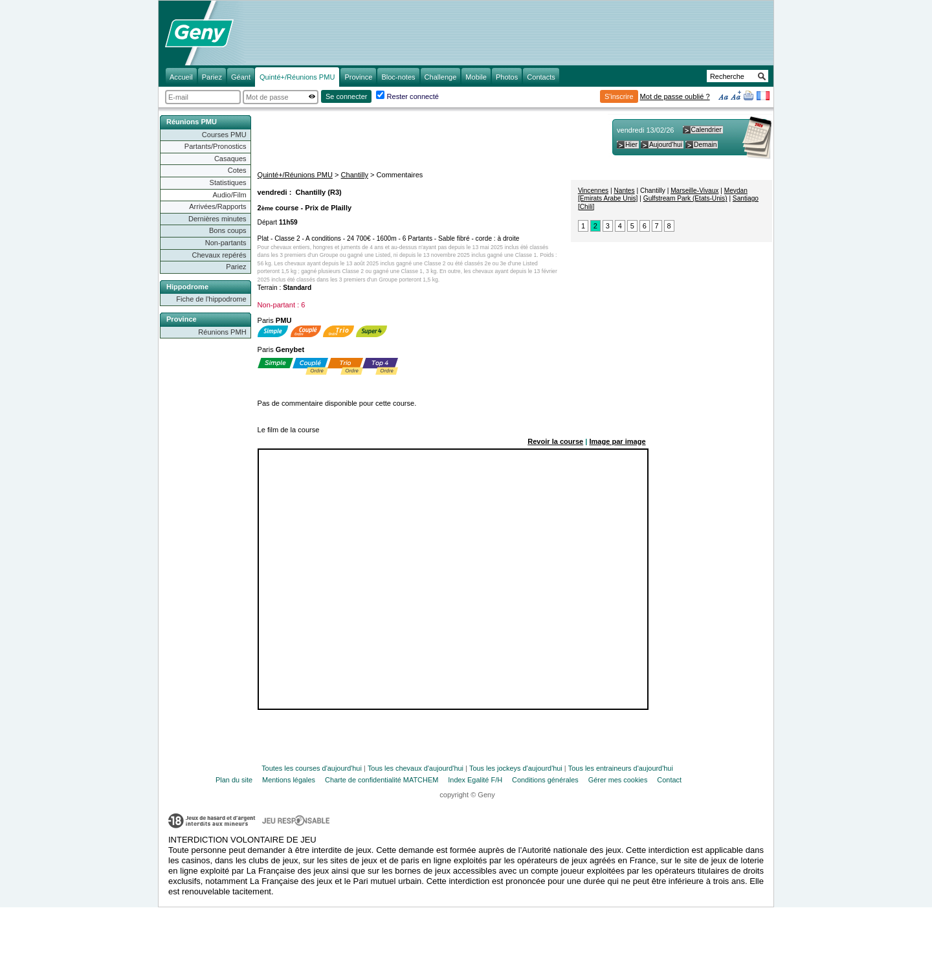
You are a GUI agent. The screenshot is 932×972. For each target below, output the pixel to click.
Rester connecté (413, 96)
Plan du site (234, 780)
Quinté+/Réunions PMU (295, 175)
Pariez (236, 267)
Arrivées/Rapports (217, 206)
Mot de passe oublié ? (675, 96)
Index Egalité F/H (475, 780)
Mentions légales (288, 780)
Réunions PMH (222, 332)
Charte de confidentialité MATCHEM (381, 780)
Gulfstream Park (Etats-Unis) (685, 198)
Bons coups (228, 230)
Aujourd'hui (665, 144)
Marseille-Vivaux (694, 190)
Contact (669, 780)
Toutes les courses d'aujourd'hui (311, 768)
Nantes (624, 190)
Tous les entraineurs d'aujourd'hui (620, 768)
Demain (705, 144)
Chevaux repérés (219, 255)
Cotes (237, 170)
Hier (631, 144)
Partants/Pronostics (215, 146)
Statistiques (228, 182)
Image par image (617, 441)
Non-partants (226, 243)
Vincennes (593, 190)
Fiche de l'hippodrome (211, 299)
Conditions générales (545, 780)
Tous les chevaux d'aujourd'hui (415, 768)
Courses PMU (224, 134)
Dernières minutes (217, 219)
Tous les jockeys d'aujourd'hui (515, 768)
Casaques (230, 158)
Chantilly (354, 175)
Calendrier (706, 129)
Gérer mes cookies (618, 780)
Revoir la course (555, 441)
